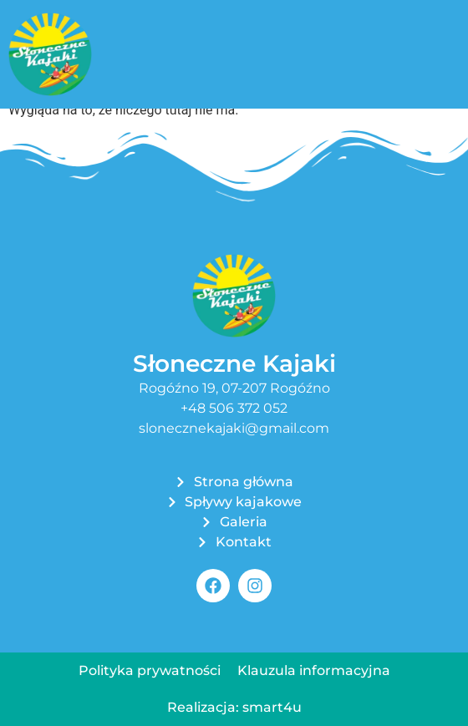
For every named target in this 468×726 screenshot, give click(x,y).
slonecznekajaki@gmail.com (234, 428)
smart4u (272, 707)
